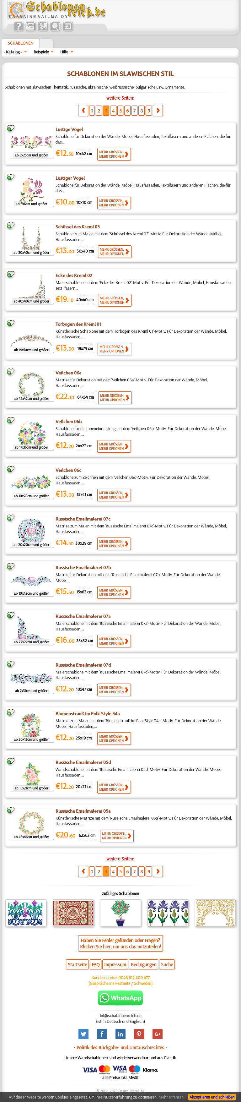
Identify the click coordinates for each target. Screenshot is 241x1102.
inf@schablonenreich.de (120, 1015)
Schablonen (20, 43)
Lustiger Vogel (70, 178)
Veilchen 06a (68, 372)
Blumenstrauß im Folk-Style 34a (88, 713)
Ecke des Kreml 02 (74, 275)
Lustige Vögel (69, 129)
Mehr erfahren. (171, 1097)
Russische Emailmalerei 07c (83, 518)
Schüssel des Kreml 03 (78, 226)
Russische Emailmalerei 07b (83, 567)
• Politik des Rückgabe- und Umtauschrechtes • (120, 1047)
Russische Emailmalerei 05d (83, 762)
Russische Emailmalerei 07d (83, 665)
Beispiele (41, 52)
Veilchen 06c (68, 470)
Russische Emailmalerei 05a (83, 811)
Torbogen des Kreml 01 (79, 324)
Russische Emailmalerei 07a (83, 616)
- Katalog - (13, 52)
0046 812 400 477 (134, 977)
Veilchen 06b (69, 421)
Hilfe (64, 52)
